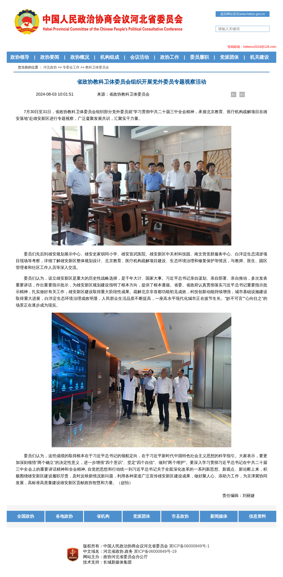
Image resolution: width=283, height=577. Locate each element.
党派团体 (229, 57)
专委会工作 (71, 67)
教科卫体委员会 (97, 67)
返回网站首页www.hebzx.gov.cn (242, 14)
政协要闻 (49, 57)
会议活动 (139, 57)
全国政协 (25, 516)
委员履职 (199, 57)
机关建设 (259, 57)
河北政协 (50, 67)
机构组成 (109, 57)
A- (233, 94)
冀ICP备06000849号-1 (189, 546)
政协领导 (19, 57)
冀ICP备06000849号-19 (155, 551)
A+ (242, 94)
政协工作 (169, 57)
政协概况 (79, 57)
